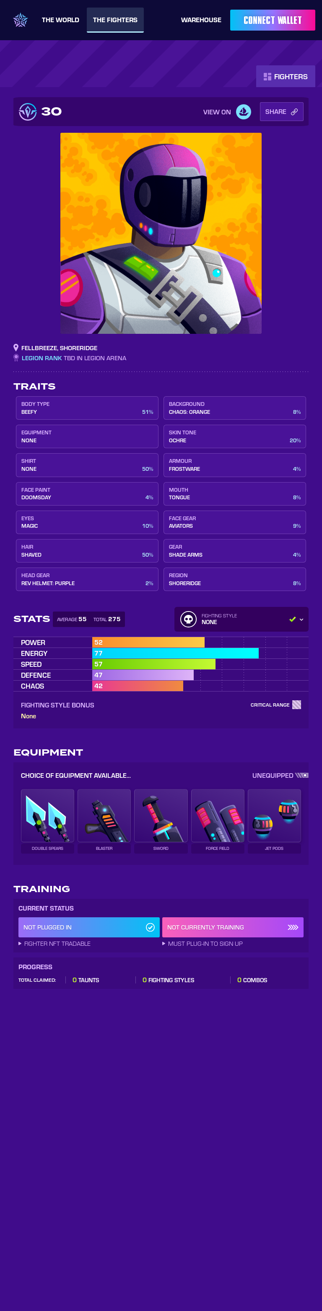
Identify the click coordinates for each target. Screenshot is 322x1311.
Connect (273, 20)
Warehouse (201, 19)
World (60, 20)
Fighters (115, 20)
